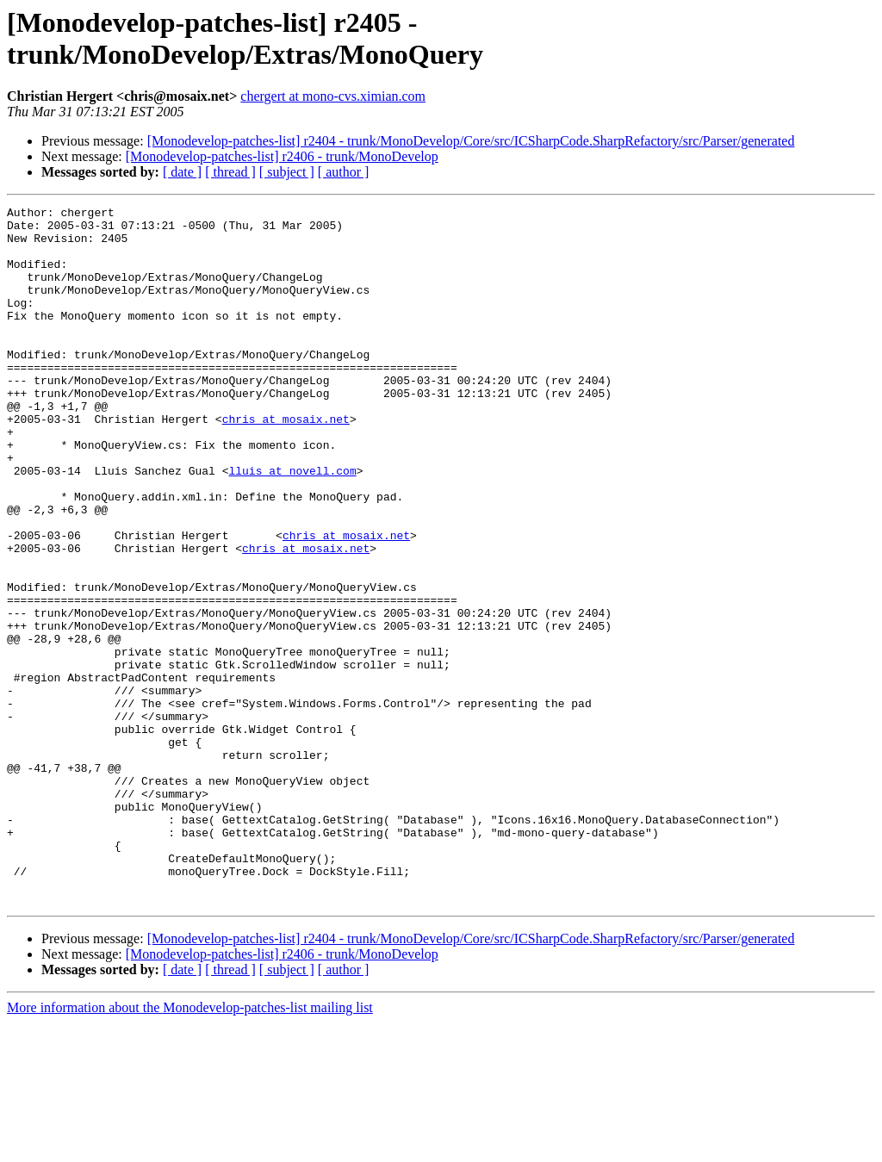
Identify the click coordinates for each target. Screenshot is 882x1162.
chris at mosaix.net (286, 462)
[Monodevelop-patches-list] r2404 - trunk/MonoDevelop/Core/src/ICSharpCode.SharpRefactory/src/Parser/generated (471, 141)
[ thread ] (230, 172)
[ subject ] (286, 172)
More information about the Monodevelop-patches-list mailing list (190, 1147)
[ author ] (344, 172)
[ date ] (182, 172)
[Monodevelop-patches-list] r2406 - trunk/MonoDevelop (282, 156)
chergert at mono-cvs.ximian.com (332, 96)
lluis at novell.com (292, 524)
